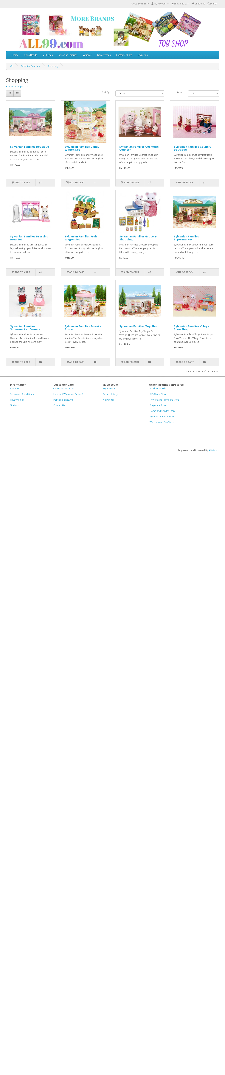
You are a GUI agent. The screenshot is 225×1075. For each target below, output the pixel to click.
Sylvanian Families (67, 55)
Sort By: (106, 92)
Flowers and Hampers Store (164, 399)
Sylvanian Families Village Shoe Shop (191, 327)
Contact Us (59, 405)
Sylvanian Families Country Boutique (192, 148)
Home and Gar (163, 411)
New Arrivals (104, 55)
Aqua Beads (30, 55)
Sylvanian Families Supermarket (186, 237)
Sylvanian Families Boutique (29, 146)
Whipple (87, 55)
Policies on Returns (63, 399)
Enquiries (143, 55)
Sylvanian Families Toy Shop (139, 326)
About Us (15, 388)
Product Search (158, 388)
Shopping (53, 66)
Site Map (14, 405)
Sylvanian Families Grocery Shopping (138, 237)
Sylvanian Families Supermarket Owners (25, 327)
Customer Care (124, 55)
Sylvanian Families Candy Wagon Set (82, 148)
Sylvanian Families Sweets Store (83, 327)
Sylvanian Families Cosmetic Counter (139, 148)
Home (15, 55)
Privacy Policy (17, 399)
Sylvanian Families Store (162, 416)
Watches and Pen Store (161, 422)
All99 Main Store (158, 394)
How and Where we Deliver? (68, 394)
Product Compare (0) (17, 86)
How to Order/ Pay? (63, 388)
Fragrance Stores (158, 405)
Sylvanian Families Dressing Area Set (29, 237)
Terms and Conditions (22, 394)
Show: (179, 92)
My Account (114, 388)
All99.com (214, 450)
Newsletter (108, 399)
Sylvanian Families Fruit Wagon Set (81, 237)
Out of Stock (184, 182)
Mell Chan (48, 55)
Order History (110, 394)
